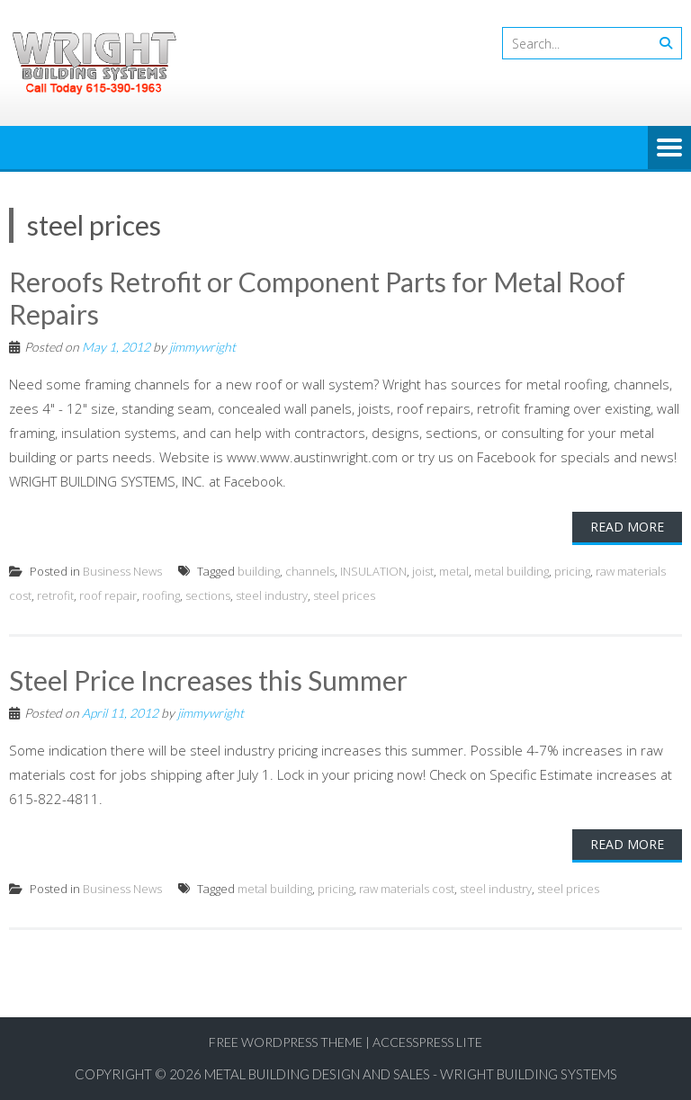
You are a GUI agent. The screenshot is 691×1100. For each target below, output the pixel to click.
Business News (122, 571)
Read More (627, 526)
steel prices (344, 595)
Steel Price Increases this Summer (208, 680)
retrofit (55, 595)
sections (207, 595)
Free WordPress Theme (286, 1042)
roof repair (108, 595)
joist (423, 571)
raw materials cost (406, 889)
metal (454, 571)
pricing (572, 571)
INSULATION (373, 571)
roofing (161, 595)
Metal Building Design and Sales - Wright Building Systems (410, 1074)
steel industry (272, 595)
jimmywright (202, 346)
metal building (511, 571)
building (259, 571)
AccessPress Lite (427, 1042)
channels (310, 571)
